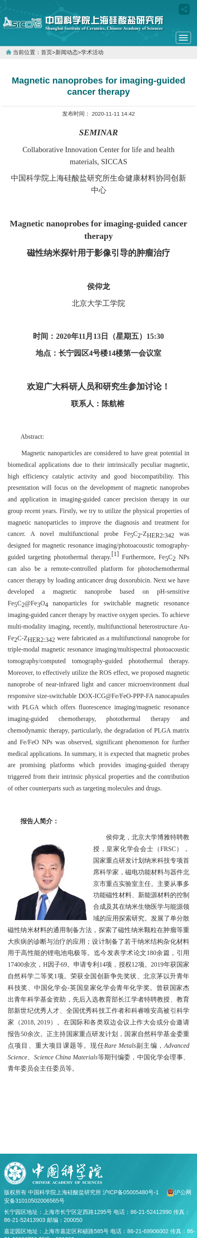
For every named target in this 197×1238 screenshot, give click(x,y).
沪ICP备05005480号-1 (131, 1192)
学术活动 (92, 52)
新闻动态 (66, 52)
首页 (46, 52)
